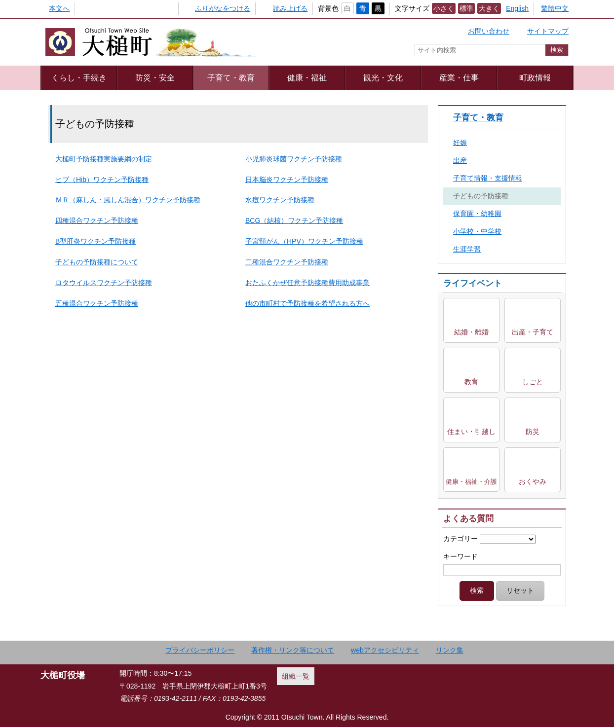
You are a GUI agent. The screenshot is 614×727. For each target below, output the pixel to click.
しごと (532, 382)
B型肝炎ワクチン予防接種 (95, 241)
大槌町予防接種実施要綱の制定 (103, 159)
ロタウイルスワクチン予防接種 (103, 283)
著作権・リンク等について (292, 650)
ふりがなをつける (222, 8)
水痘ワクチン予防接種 (279, 200)
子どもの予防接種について (96, 262)
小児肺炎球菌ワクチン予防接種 (293, 159)
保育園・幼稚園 (477, 214)
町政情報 (535, 77)
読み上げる (290, 8)
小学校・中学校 (477, 231)
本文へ (59, 8)
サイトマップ (548, 31)
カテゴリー (460, 539)
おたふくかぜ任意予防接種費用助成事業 (307, 283)
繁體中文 (555, 8)
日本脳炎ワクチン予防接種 (286, 179)
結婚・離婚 (471, 332)
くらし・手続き (79, 77)
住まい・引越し (471, 432)
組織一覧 (295, 676)
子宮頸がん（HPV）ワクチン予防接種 (304, 241)
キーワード (460, 556)
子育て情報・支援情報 (487, 178)
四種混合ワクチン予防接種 (96, 220)
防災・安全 (155, 77)
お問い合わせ (488, 31)
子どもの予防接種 (480, 196)
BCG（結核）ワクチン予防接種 (294, 220)
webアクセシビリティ (385, 650)
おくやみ (532, 481)
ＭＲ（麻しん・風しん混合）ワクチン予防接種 (127, 200)
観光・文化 (383, 77)
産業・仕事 (459, 77)
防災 (532, 432)
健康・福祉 (307, 77)
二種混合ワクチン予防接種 (286, 262)
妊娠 (460, 142)
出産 (460, 160)
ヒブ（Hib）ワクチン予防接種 (102, 179)
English (517, 8)
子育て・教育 (231, 77)
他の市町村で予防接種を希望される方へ (307, 303)
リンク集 (449, 650)
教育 (471, 382)
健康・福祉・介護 (471, 481)
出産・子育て (532, 332)
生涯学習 (467, 249)
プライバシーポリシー (199, 650)
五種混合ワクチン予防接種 (96, 303)
